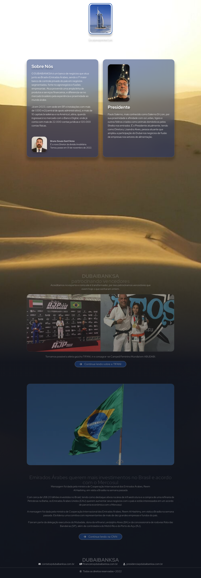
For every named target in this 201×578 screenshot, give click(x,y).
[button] (30, 325)
